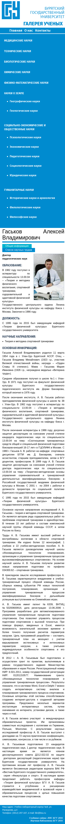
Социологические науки (26, 165)
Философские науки (23, 217)
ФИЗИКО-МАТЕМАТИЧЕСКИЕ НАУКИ (26, 82)
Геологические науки (24, 110)
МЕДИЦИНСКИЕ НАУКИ (18, 40)
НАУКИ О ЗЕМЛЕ (14, 93)
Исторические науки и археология (32, 198)
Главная (15, 30)
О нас (28, 30)
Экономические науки (24, 146)
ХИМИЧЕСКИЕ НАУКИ (17, 72)
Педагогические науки (24, 156)
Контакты (43, 30)
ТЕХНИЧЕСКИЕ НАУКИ (17, 51)
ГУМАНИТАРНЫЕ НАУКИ (19, 190)
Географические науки (25, 101)
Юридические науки (23, 175)
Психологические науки (25, 137)
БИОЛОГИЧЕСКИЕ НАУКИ (19, 61)
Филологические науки (25, 207)
